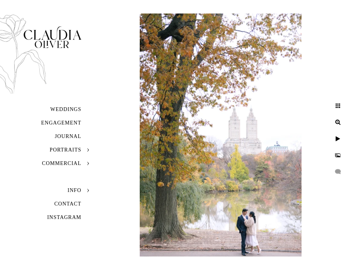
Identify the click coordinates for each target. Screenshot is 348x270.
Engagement (61, 123)
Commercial (61, 163)
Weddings (65, 109)
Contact (67, 204)
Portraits (65, 150)
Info (74, 190)
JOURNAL (68, 136)
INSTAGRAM (64, 217)
